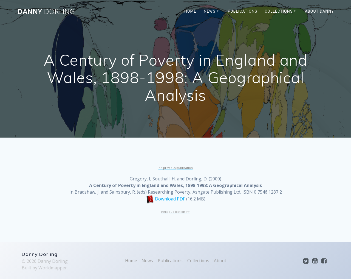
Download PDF (170, 199)
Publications (242, 11)
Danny (46, 11)
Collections (279, 11)
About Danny (319, 11)
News (210, 11)
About (220, 261)
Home (190, 11)
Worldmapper (52, 268)
